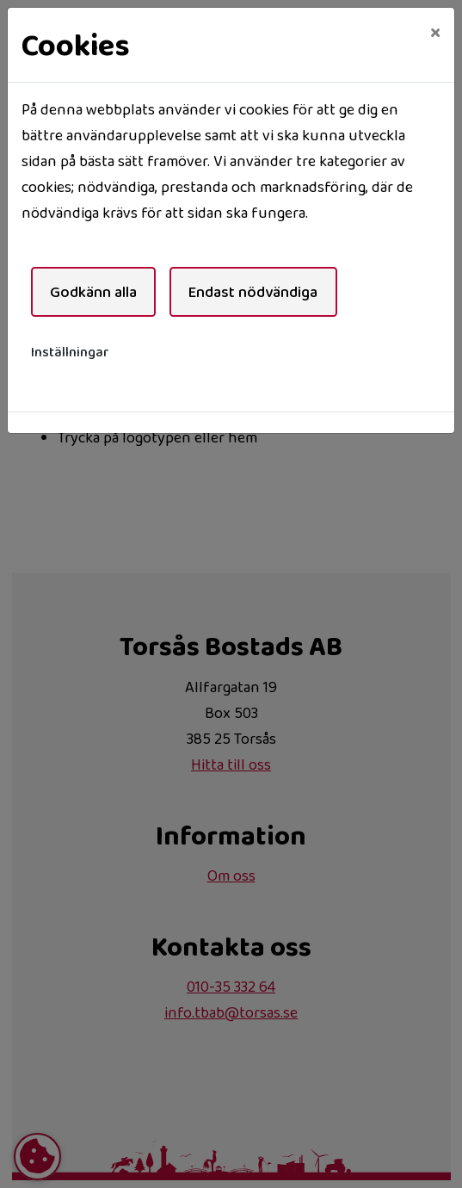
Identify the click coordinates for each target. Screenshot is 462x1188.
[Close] (435, 32)
